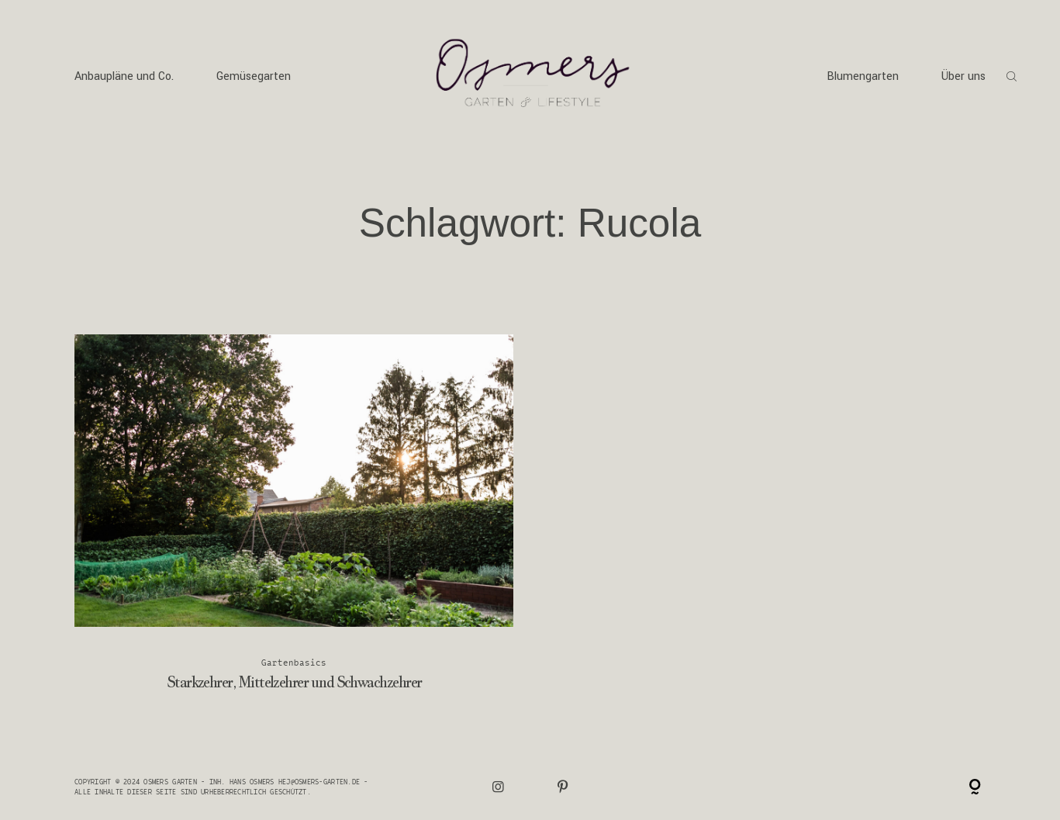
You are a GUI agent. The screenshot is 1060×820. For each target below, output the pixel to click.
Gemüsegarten (253, 76)
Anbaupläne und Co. (124, 76)
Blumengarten (863, 76)
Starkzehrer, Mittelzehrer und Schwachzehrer (294, 523)
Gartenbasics (294, 662)
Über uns (963, 76)
